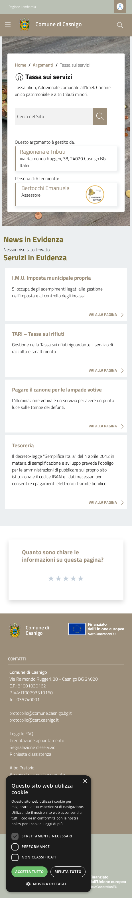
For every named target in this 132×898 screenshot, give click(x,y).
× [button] (85, 781)
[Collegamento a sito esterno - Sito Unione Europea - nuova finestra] (95, 630)
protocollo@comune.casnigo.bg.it (40, 713)
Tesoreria (23, 445)
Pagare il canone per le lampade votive (57, 389)
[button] (48, 884)
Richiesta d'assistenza (30, 754)
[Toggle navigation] (7, 24)
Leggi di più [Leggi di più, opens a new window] (53, 823)
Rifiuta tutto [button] (68, 871)
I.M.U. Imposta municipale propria (51, 277)
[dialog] (48, 833)
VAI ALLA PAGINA (108, 315)
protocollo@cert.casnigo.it (34, 719)
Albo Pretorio (22, 767)
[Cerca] (120, 25)
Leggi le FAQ (21, 733)
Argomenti (43, 64)
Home (20, 64)
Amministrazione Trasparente (37, 774)
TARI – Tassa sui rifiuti (38, 333)
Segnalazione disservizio (32, 747)
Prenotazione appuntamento (37, 740)
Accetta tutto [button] (29, 871)
